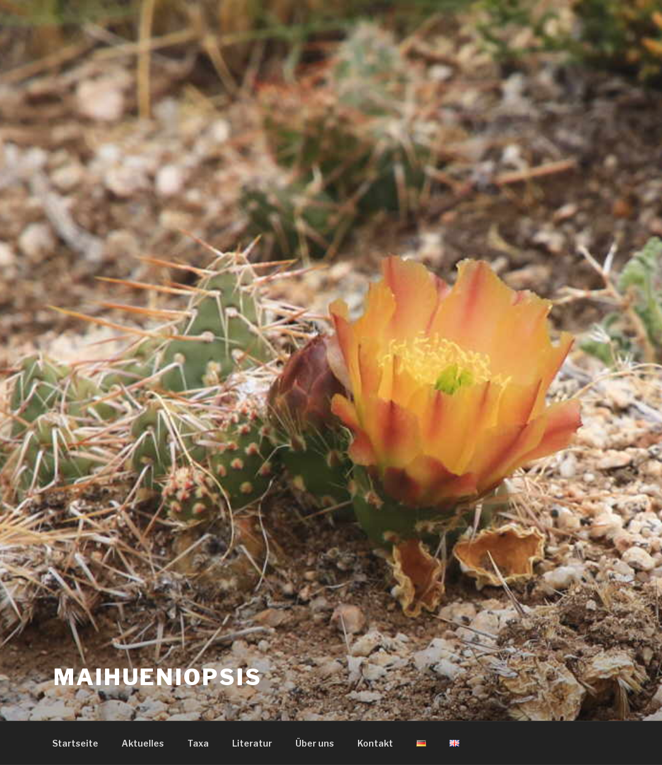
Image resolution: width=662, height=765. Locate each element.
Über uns (314, 743)
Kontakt (375, 743)
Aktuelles (143, 743)
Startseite (75, 743)
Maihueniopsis (157, 677)
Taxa (198, 743)
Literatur (252, 743)
